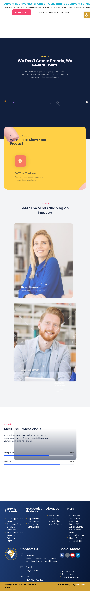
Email (29, 573)
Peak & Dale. (80, 590)
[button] (87, 15)
